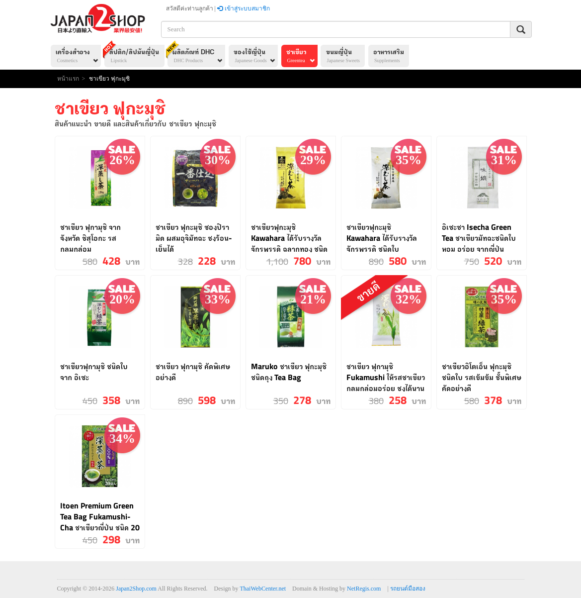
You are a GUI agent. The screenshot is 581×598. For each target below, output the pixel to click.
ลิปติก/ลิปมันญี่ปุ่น (132, 55)
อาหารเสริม (388, 57)
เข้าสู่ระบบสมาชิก (243, 8)
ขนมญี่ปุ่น (343, 57)
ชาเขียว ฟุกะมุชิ (109, 78)
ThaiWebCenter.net (263, 588)
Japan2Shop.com (136, 588)
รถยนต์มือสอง (407, 588)
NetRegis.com (364, 588)
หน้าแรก (68, 78)
